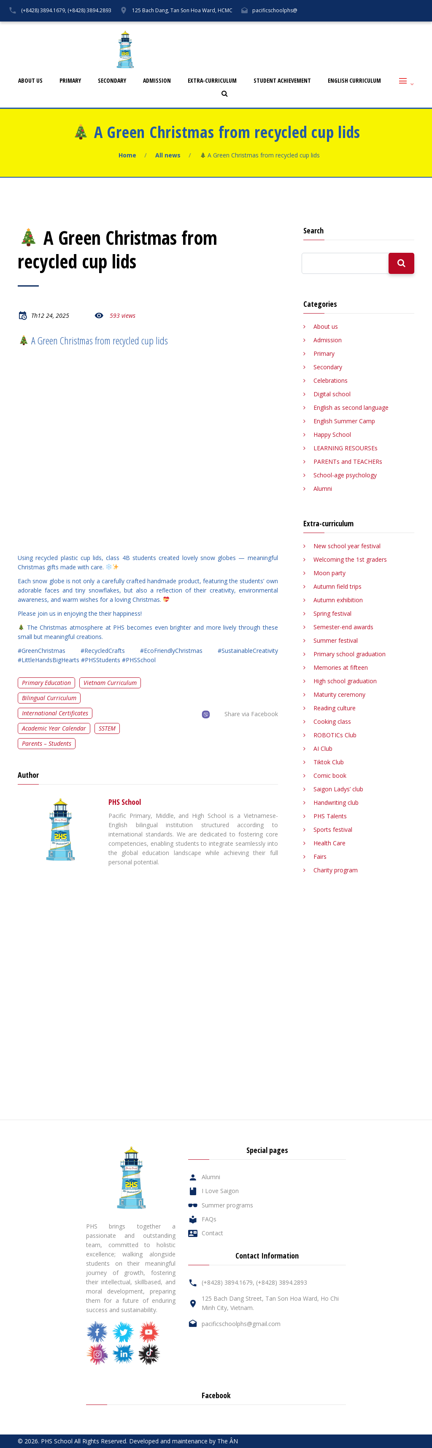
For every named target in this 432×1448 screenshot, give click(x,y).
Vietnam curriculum (110, 683)
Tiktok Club (328, 762)
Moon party (329, 573)
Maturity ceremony (339, 694)
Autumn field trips (337, 586)
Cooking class (332, 721)
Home (127, 155)
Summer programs (227, 1205)
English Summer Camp (344, 421)
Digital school (332, 394)
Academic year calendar (54, 728)
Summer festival (335, 640)
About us (30, 80)
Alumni (262, 28)
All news (168, 155)
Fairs (320, 857)
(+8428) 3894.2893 (89, 10)
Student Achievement (282, 80)
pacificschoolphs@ (274, 10)
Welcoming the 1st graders (350, 559)
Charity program (335, 870)
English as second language (351, 407)
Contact (374, 28)
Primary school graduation (349, 654)
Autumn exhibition (338, 600)
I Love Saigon (303, 28)
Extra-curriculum (212, 80)
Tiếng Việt (412, 28)
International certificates (55, 713)
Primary (70, 80)
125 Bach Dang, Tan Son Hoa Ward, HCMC (182, 10)
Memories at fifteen (340, 667)
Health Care (329, 843)
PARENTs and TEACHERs (347, 461)
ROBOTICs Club (334, 735)
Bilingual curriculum (49, 698)
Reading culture (334, 708)
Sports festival (332, 829)
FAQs (341, 28)
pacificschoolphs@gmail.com (241, 1324)
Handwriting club (336, 802)
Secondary (112, 80)
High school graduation (345, 681)
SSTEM (107, 728)
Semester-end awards (343, 627)
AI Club (322, 748)
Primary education (46, 683)
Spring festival (332, 613)
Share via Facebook (251, 714)
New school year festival (347, 546)
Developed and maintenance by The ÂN (183, 1441)
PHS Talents (330, 816)
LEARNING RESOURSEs (345, 448)
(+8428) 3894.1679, (43, 10)
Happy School (332, 434)
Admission (157, 80)
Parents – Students (46, 743)
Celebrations (330, 380)
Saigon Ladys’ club (338, 789)
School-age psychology (345, 475)
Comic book (329, 775)
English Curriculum (354, 80)
